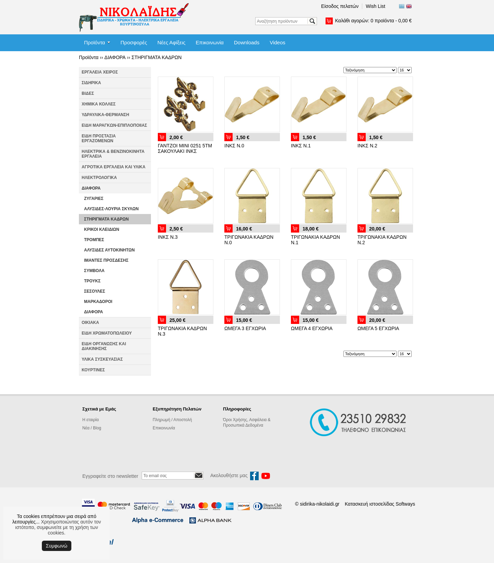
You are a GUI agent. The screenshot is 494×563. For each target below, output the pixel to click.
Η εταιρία (90, 419)
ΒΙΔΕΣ (88, 93)
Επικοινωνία (210, 42)
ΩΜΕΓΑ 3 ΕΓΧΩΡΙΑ (245, 328)
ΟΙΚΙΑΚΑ (90, 322)
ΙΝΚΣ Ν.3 (168, 237)
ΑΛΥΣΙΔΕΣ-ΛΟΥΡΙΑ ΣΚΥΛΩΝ (111, 208)
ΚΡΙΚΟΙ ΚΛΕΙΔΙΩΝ (101, 229)
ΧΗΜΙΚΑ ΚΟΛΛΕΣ (99, 104)
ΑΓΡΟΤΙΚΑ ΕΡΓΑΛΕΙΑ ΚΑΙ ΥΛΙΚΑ (113, 167)
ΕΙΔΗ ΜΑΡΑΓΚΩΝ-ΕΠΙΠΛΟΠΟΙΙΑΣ (114, 125)
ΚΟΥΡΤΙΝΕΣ (93, 370)
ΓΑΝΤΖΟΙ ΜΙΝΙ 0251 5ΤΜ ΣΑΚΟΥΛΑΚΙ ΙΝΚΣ (185, 148)
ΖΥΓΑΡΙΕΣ (93, 198)
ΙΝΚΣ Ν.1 (301, 145)
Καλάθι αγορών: (373, 20)
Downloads (246, 42)
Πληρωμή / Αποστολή (172, 419)
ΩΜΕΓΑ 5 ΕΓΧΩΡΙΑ (378, 328)
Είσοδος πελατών (339, 6)
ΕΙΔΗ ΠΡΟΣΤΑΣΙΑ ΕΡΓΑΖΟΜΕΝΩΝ (99, 138)
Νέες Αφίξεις (171, 42)
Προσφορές (133, 42)
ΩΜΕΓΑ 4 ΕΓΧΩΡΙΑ (311, 328)
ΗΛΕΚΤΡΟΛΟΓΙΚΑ (99, 177)
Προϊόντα (94, 42)
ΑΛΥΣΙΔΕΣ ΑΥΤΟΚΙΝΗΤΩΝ (109, 250)
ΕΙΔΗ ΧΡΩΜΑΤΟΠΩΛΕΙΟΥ (107, 333)
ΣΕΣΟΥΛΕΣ (94, 291)
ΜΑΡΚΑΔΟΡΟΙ (98, 301)
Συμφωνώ (56, 546)
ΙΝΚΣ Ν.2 (367, 145)
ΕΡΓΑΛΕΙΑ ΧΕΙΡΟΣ (100, 72)
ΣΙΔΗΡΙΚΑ (91, 82)
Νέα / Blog (91, 428)
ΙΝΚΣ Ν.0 (234, 145)
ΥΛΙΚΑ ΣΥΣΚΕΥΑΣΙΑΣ (102, 359)
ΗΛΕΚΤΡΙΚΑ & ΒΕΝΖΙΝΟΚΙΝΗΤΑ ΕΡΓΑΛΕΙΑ (113, 154)
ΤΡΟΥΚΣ (92, 281)
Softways (405, 504)
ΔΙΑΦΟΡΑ (115, 57)
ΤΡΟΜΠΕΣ (94, 239)
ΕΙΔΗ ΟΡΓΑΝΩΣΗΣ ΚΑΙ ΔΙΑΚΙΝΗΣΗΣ (104, 346)
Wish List (375, 6)
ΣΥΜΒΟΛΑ (94, 270)
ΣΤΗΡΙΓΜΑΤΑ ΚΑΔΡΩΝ (156, 57)
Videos (277, 42)
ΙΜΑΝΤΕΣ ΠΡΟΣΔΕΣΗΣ (106, 260)
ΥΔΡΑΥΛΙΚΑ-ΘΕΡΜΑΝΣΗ (105, 114)
